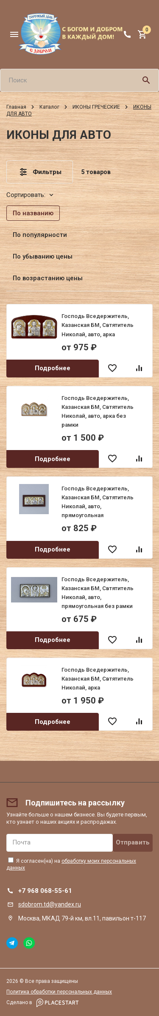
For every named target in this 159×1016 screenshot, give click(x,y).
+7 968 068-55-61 (45, 891)
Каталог (49, 107)
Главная (16, 107)
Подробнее (52, 368)
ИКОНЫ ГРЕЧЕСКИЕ (96, 107)
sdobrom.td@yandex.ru (49, 904)
